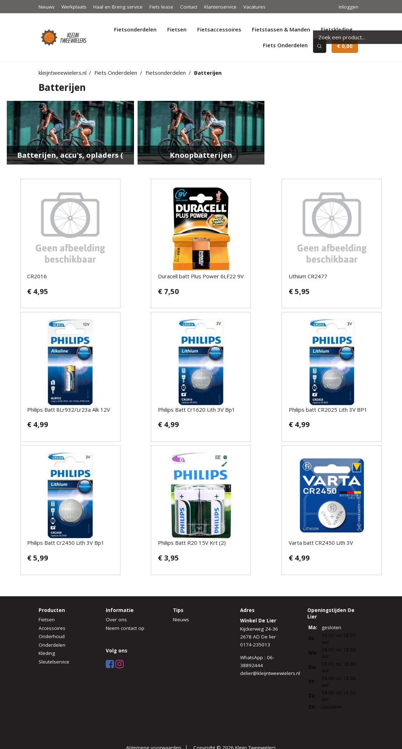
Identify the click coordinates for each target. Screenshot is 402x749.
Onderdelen (52, 645)
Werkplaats (73, 7)
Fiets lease (161, 7)
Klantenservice (220, 7)
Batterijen (208, 72)
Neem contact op (125, 628)
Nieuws (47, 7)
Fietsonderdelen (135, 29)
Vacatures (254, 7)
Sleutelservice (54, 662)
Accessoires (52, 628)
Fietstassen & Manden (281, 29)
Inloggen (348, 7)
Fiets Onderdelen (285, 45)
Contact (188, 7)
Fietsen (177, 29)
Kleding (47, 653)
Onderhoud (52, 636)
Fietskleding (337, 29)
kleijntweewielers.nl (62, 72)
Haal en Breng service (118, 7)
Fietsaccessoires (219, 29)
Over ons (116, 619)
